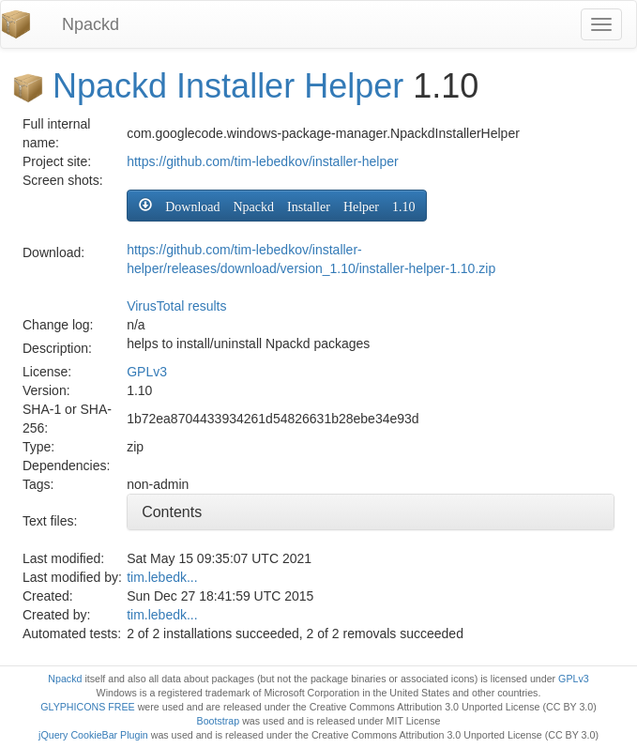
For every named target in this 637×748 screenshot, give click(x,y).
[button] (277, 205)
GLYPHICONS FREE (87, 706)
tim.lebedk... (162, 577)
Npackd (90, 24)
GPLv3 (147, 371)
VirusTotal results (176, 305)
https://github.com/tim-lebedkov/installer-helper (262, 161)
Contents (172, 512)
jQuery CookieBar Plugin (93, 734)
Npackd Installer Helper (228, 86)
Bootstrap (218, 720)
